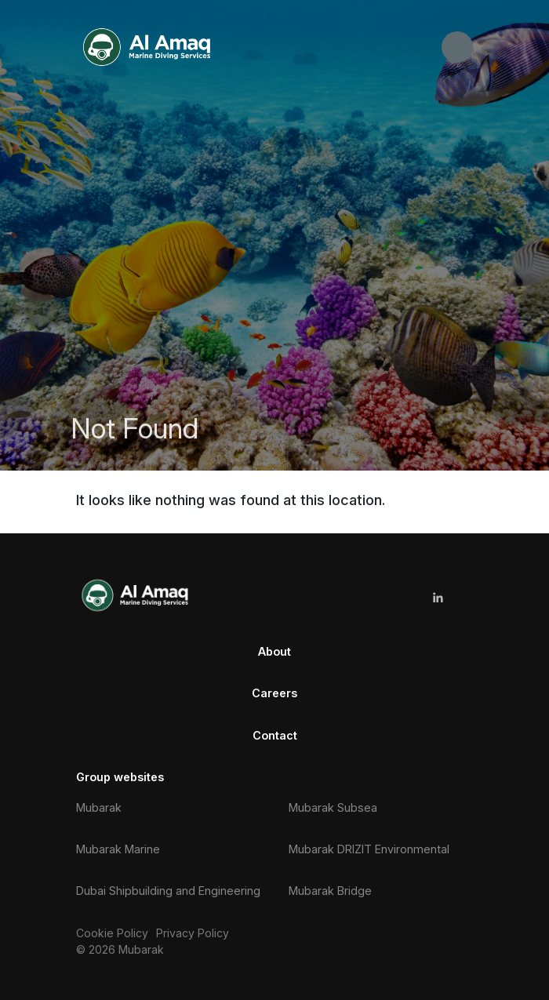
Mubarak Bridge (330, 890)
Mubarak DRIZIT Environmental (369, 849)
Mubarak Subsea (333, 807)
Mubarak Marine (118, 849)
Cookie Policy (112, 933)
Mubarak (99, 807)
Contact (275, 735)
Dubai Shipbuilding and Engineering (168, 890)
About (274, 651)
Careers (274, 693)
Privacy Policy (192, 933)
